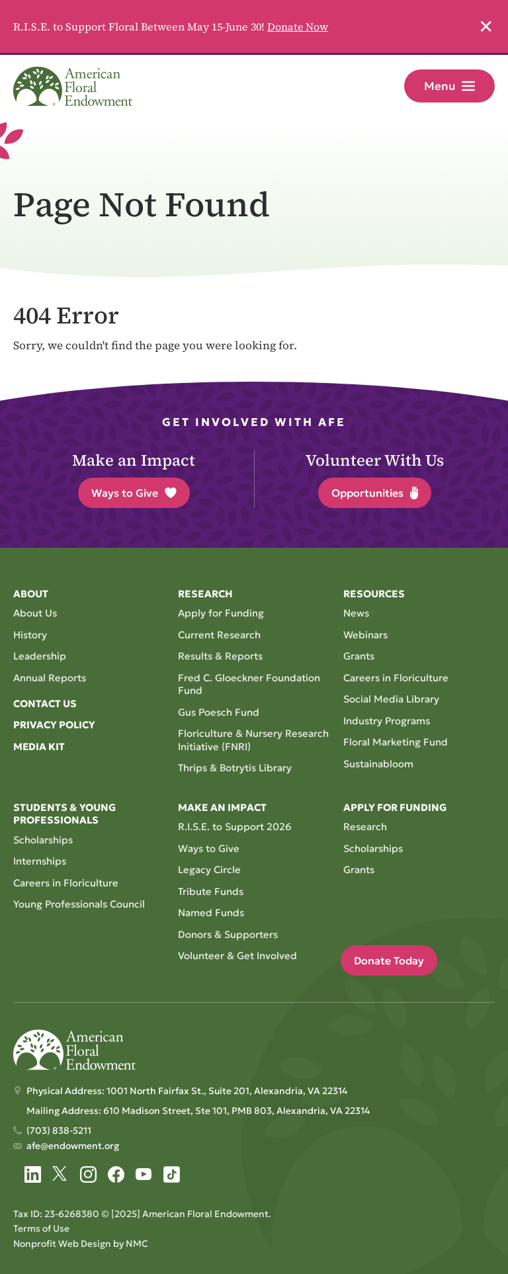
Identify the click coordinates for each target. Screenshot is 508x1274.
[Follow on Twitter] (60, 1174)
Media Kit (39, 746)
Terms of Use (41, 1228)
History (30, 634)
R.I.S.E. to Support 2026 (235, 826)
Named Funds (211, 912)
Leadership (39, 656)
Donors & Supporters (228, 934)
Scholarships (43, 839)
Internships (39, 861)
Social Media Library (391, 699)
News (356, 613)
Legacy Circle (209, 869)
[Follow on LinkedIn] (32, 1174)
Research (365, 826)
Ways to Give (134, 492)
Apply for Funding (221, 613)
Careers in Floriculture (395, 677)
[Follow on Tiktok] (171, 1174)
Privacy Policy (54, 725)
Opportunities (374, 492)
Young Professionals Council (79, 904)
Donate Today (389, 960)
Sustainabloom (378, 763)
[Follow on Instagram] (88, 1174)
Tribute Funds (210, 891)
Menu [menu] (449, 86)
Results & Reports (220, 656)
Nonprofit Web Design (62, 1243)
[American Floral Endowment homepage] (72, 87)
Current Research (219, 634)
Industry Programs (387, 720)
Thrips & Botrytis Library (235, 767)
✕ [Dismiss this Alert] (486, 26)
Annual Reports (49, 677)
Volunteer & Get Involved (237, 955)
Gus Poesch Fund (219, 712)
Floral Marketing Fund (395, 742)
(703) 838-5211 (58, 1130)
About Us (35, 613)
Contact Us (45, 703)
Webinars (365, 634)
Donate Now (298, 26)
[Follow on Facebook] (116, 1174)
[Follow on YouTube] (144, 1174)
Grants (358, 656)
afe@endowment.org (72, 1146)
